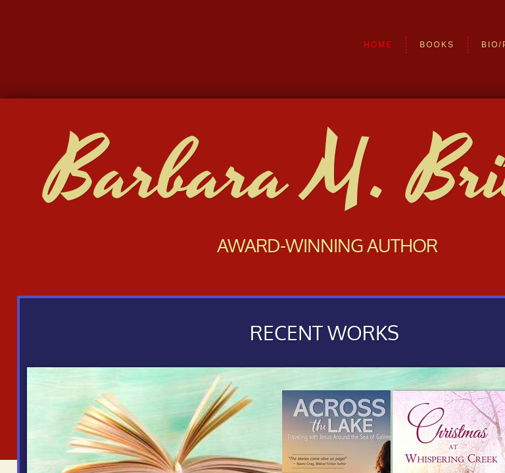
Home (378, 44)
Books (437, 44)
